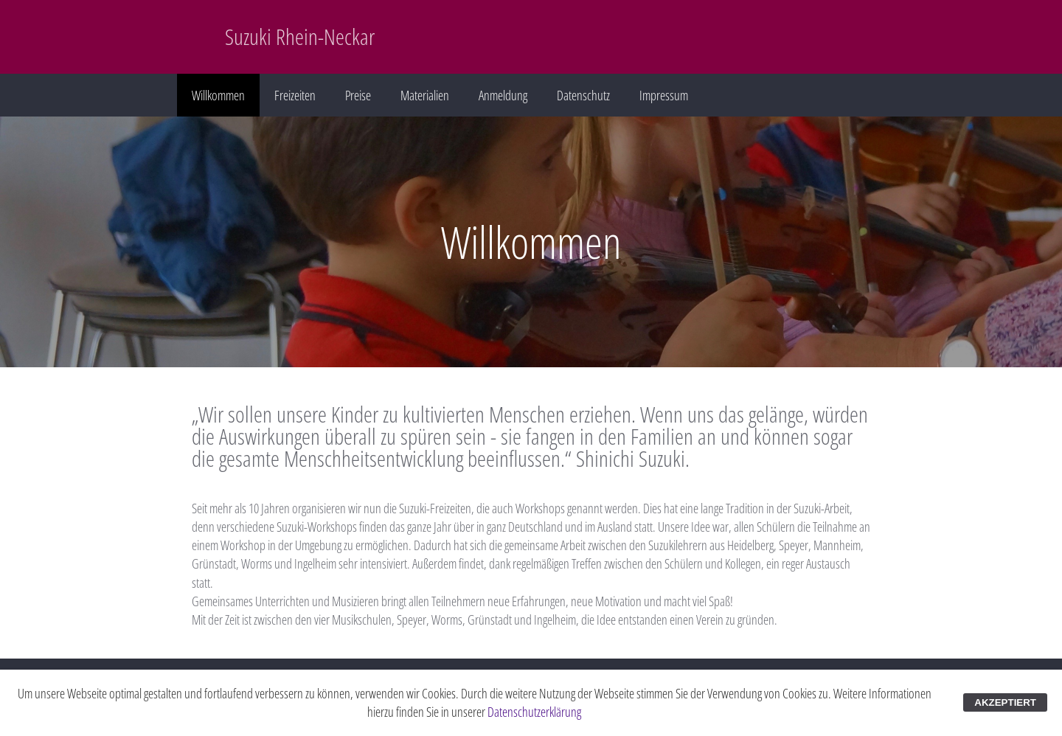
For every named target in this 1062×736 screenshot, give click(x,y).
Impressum (663, 95)
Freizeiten (295, 95)
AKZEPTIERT (1005, 702)
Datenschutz (583, 95)
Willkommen (218, 95)
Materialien (424, 95)
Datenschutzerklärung (534, 712)
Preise (358, 95)
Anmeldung (503, 95)
